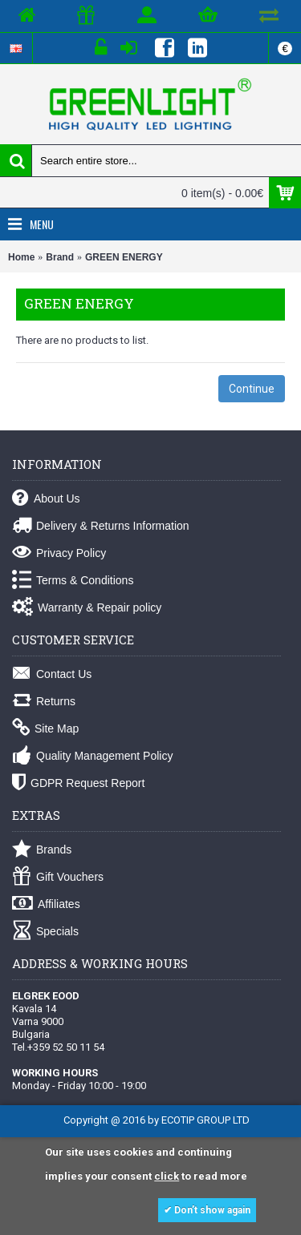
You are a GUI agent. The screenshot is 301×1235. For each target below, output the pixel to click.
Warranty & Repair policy (86, 608)
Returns (43, 701)
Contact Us (52, 674)
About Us (46, 499)
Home (21, 257)
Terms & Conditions (72, 580)
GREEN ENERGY (124, 257)
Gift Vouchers (58, 877)
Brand (60, 257)
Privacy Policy (59, 553)
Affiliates (46, 904)
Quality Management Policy (92, 756)
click (166, 1176)
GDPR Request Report (78, 783)
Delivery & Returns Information (100, 526)
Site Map (45, 729)
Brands (41, 850)
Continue (252, 388)
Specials (45, 931)
